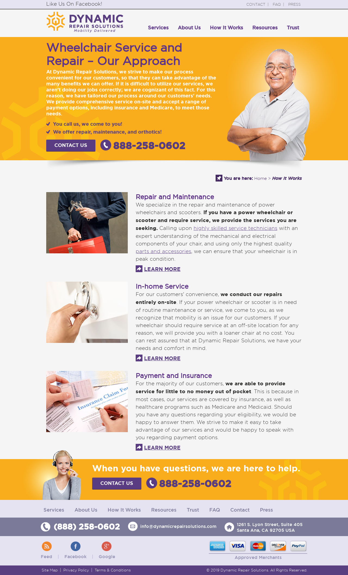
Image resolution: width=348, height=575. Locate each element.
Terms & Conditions (113, 570)
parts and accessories (163, 251)
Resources (265, 27)
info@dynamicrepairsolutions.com (178, 526)
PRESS (294, 4)
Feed (46, 556)
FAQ (277, 4)
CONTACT (255, 4)
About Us (189, 27)
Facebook (75, 556)
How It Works (226, 27)
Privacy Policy (76, 570)
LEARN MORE (162, 269)
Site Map (50, 570)
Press (266, 510)
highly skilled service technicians (235, 228)
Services (158, 27)
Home (260, 178)
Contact (240, 510)
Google (107, 556)
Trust (293, 27)
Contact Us (70, 145)
